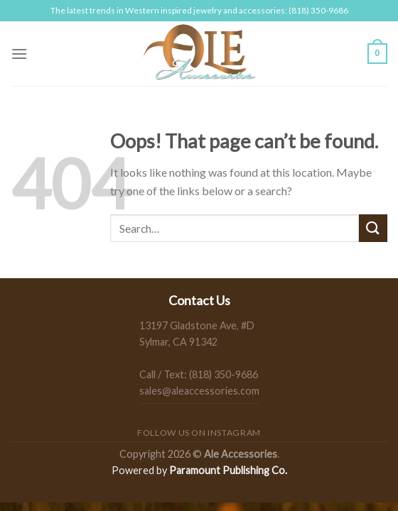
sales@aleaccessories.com (199, 391)
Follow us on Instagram (198, 432)
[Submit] (373, 228)
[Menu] (19, 53)
